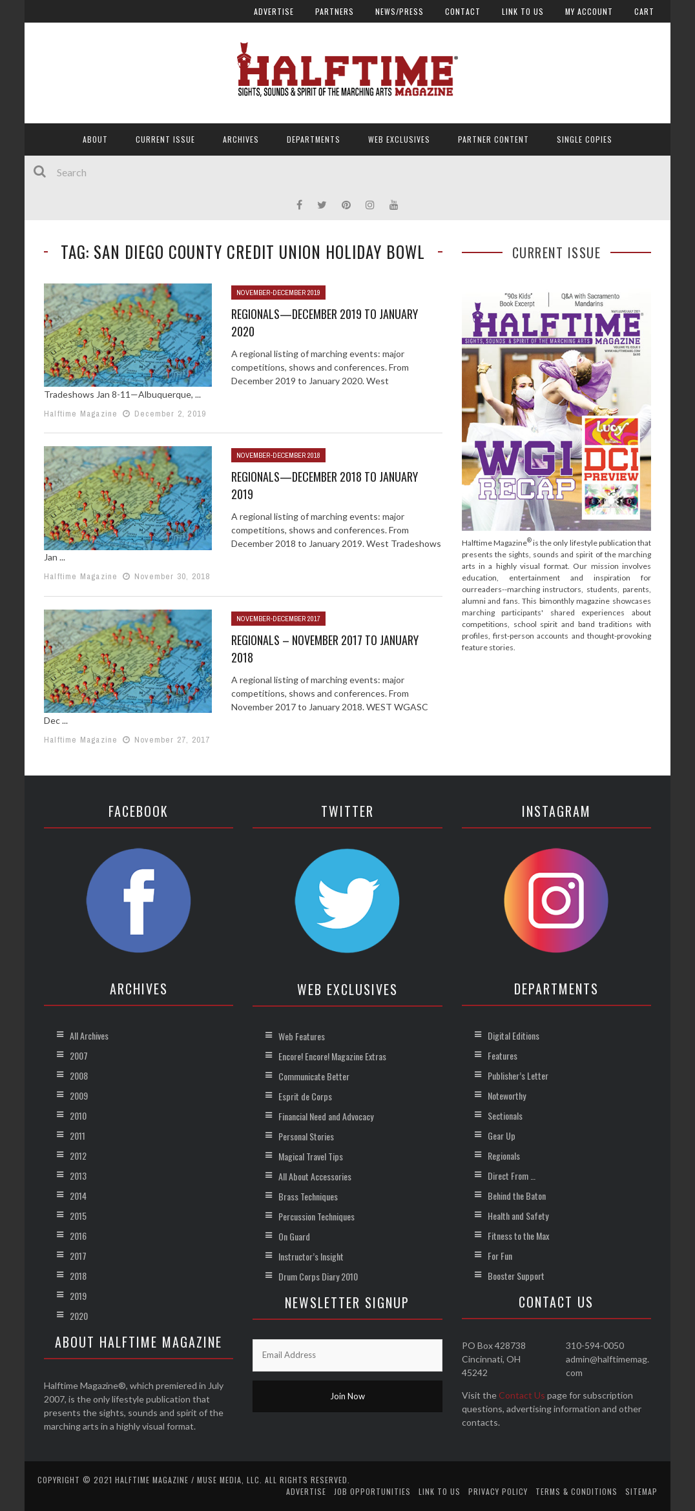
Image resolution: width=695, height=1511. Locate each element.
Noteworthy (507, 1095)
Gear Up (501, 1135)
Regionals (504, 1155)
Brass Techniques (308, 1196)
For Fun (500, 1255)
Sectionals (505, 1115)
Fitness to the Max (518, 1235)
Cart (644, 11)
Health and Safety (518, 1215)
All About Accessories (314, 1176)
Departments (313, 139)
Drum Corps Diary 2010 (318, 1276)
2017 (78, 1255)
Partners (334, 11)
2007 (79, 1055)
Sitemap (641, 1491)
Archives (241, 139)
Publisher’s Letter (518, 1075)
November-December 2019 (278, 292)
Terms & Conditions (576, 1491)
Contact (463, 11)
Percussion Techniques (316, 1216)
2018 (78, 1275)
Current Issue (165, 139)
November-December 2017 (278, 618)
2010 (78, 1115)
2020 (79, 1315)
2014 (78, 1195)
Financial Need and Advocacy (325, 1116)
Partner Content (493, 139)
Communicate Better (313, 1076)
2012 (78, 1155)
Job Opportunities (372, 1491)
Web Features (301, 1036)
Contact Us (522, 1395)
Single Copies (584, 139)
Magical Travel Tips (310, 1156)
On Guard (294, 1236)
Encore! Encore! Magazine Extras (332, 1056)
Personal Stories (306, 1136)
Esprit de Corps (305, 1096)
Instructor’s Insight (311, 1256)
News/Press (399, 11)
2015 (78, 1215)
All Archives (89, 1035)
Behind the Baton (517, 1195)
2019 (78, 1295)
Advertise (274, 11)
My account (589, 11)
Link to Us (523, 11)
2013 (78, 1175)
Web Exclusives (399, 139)
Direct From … (511, 1175)
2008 (79, 1075)
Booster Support (516, 1275)
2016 (78, 1235)
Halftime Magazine (81, 413)
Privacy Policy (498, 1491)
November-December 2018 (278, 455)
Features (502, 1055)
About (95, 139)
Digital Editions (513, 1035)
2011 (77, 1135)
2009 (79, 1095)
